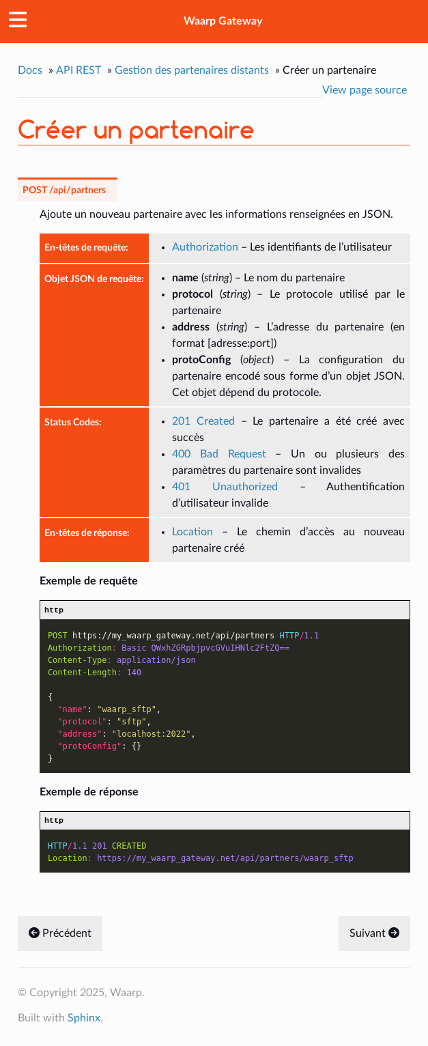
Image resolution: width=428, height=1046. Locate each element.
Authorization (205, 247)
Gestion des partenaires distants (192, 70)
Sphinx (84, 1021)
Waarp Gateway (223, 21)
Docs (30, 70)
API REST (78, 70)
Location (192, 531)
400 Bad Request (219, 454)
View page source (364, 90)
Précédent (60, 936)
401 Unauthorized (225, 486)
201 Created (203, 421)
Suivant (374, 936)
